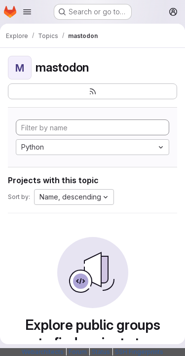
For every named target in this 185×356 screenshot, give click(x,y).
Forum (78, 352)
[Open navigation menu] (27, 12)
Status (101, 352)
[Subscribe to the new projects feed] (92, 91)
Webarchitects (43, 352)
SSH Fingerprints (139, 352)
